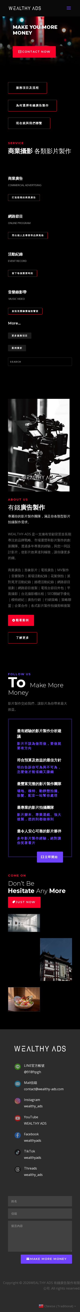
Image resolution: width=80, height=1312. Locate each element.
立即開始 (51, 857)
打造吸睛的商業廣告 (24, 197)
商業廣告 (14, 570)
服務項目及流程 (27, 88)
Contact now (36, 52)
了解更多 (22, 638)
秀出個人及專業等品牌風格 (28, 235)
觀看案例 (22, 620)
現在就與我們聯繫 (29, 123)
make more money (48, 1259)
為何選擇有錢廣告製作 (32, 105)
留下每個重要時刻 (22, 273)
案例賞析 (17, 348)
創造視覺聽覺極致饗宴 (25, 311)
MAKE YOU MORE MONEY (35, 30)
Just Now (25, 902)
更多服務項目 (20, 335)
